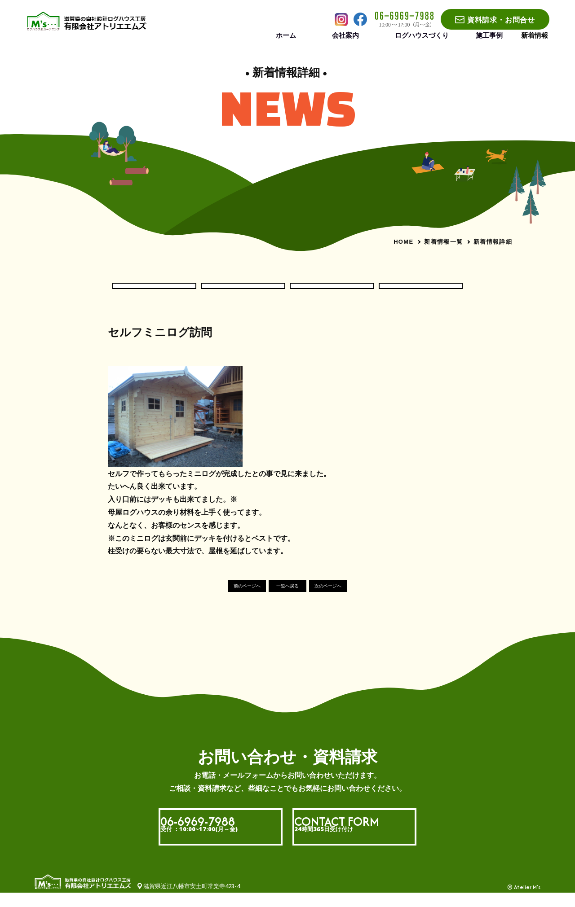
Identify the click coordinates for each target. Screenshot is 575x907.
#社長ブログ (125, 359)
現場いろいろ (332, 292)
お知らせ (154, 292)
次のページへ (352, 600)
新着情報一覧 (443, 241)
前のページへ (222, 600)
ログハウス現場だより (243, 292)
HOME (403, 241)
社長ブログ (421, 292)
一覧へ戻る (287, 600)
